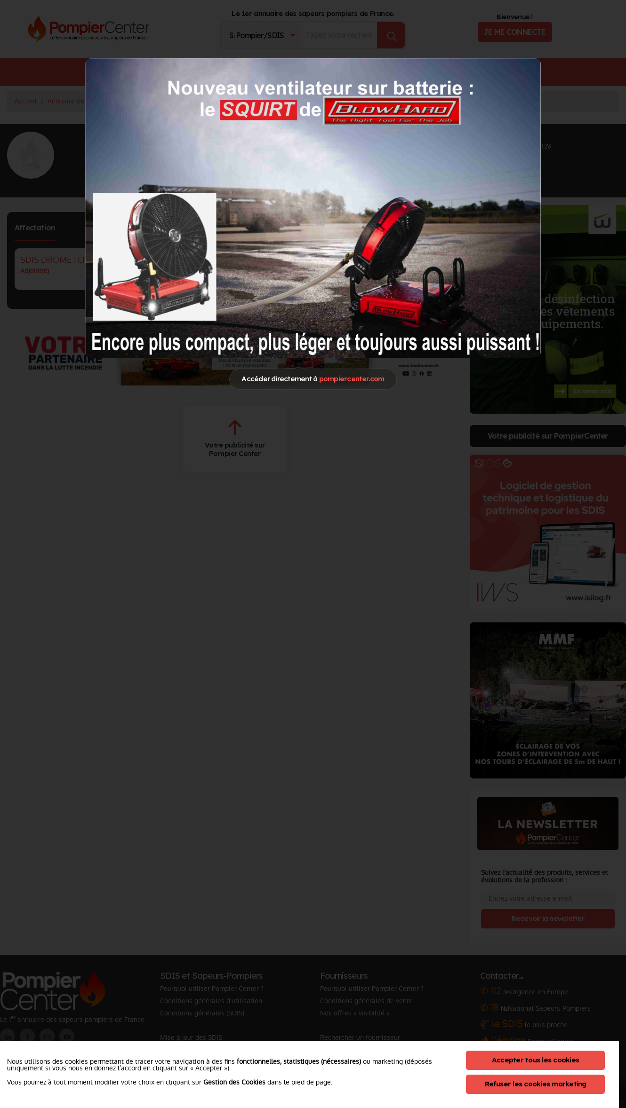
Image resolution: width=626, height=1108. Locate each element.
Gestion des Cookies (234, 1082)
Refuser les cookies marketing (535, 1083)
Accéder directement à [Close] (312, 378)
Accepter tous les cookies (535, 1059)
